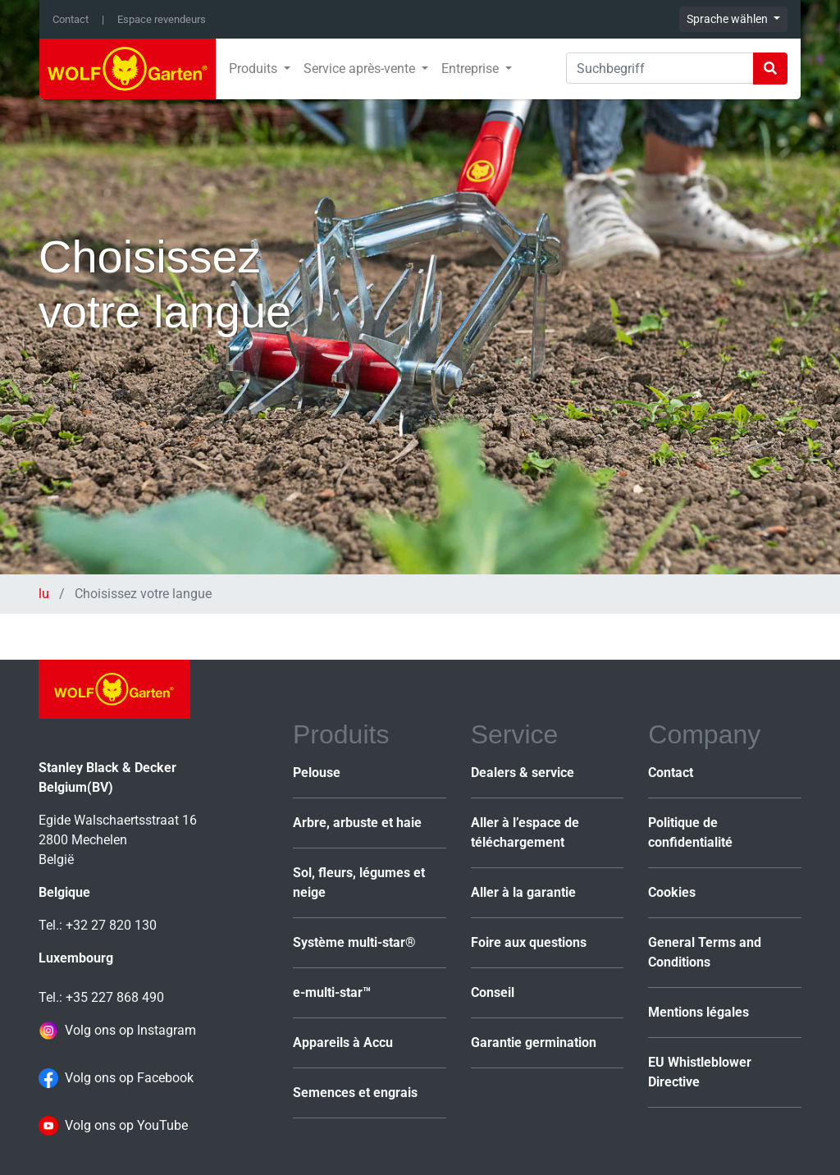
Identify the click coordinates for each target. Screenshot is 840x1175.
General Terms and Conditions (704, 952)
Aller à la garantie (523, 892)
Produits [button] (255, 68)
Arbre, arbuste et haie (357, 822)
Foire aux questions (529, 942)
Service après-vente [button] (361, 68)
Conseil (492, 992)
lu (45, 593)
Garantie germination (533, 1042)
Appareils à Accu (343, 1042)
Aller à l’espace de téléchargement (525, 832)
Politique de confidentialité (690, 832)
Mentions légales (698, 1012)
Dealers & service (522, 772)
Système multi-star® (354, 942)
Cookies (672, 892)
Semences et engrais (355, 1092)
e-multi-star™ (332, 992)
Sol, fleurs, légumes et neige (359, 882)
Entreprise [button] (471, 68)
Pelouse (316, 772)
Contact (70, 19)
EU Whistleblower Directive (699, 1072)
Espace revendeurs (161, 19)
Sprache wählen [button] (728, 18)
